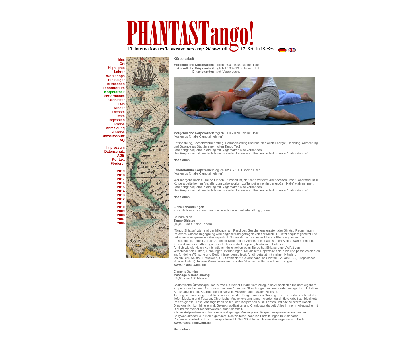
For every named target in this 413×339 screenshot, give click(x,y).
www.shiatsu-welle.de (190, 265)
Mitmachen (116, 84)
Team (120, 116)
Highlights (116, 68)
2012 (121, 199)
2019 (121, 171)
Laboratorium (114, 88)
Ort (122, 64)
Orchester (116, 100)
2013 (121, 195)
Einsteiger (116, 80)
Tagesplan (116, 120)
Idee (121, 60)
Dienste (118, 112)
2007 (121, 219)
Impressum (115, 148)
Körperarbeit (114, 92)
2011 (121, 203)
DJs (121, 104)
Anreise (118, 132)
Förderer (118, 164)
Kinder (119, 108)
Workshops (115, 76)
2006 (121, 223)
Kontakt (118, 160)
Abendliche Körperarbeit (195, 68)
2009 (121, 211)
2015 (121, 187)
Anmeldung (115, 128)
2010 (121, 207)
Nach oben (182, 160)
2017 (121, 179)
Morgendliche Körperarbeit (194, 64)
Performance (114, 96)
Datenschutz (114, 152)
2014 (121, 191)
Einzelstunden (203, 71)
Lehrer (119, 72)
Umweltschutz (113, 136)
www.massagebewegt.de (192, 322)
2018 (121, 175)
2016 (121, 183)
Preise (119, 124)
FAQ (121, 140)
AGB (121, 156)
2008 (121, 215)
